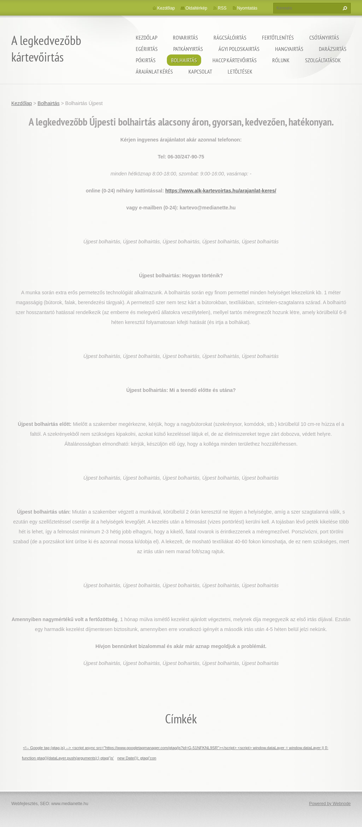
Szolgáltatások (323, 60)
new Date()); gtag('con (136, 758)
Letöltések (240, 71)
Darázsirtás (332, 48)
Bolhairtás (184, 60)
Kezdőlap (146, 37)
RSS (222, 8)
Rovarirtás (185, 37)
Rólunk (281, 60)
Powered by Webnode (330, 803)
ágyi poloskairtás (238, 48)
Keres (344, 8)
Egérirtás (147, 48)
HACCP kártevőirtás (234, 60)
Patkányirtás (188, 48)
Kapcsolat (200, 71)
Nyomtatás (247, 8)
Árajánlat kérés (154, 71)
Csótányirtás (324, 37)
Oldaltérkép (196, 8)
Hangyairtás (289, 48)
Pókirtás (146, 60)
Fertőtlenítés (278, 37)
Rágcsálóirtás (230, 37)
